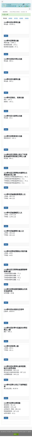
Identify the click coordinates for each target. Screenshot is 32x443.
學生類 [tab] (5, 18)
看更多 (6, 35)
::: (2, 11)
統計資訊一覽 (24, 11)
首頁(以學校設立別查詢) (14, 11)
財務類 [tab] (27, 18)
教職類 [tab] (10, 18)
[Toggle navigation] (29, 9)
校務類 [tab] (21, 18)
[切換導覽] (2, 1)
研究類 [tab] (16, 18)
